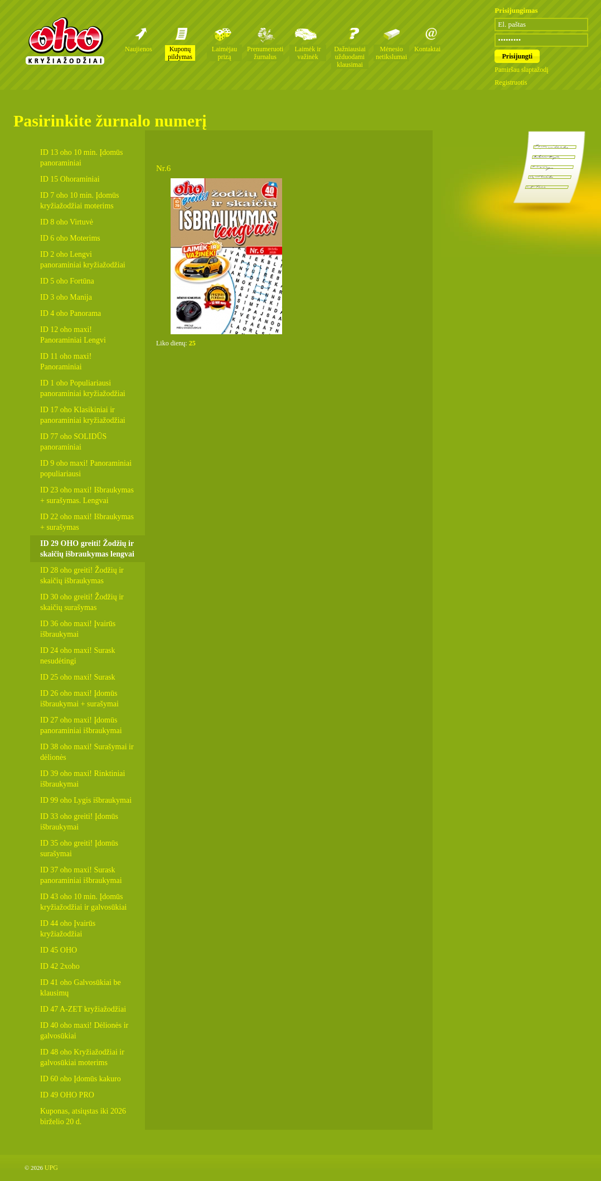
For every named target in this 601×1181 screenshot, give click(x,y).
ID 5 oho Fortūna (67, 281)
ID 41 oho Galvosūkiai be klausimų (80, 987)
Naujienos (138, 49)
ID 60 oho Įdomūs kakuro (80, 1079)
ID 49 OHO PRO (67, 1095)
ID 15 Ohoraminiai (70, 179)
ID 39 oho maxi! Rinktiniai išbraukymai (82, 778)
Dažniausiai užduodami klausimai (350, 57)
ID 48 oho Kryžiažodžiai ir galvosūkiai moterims (82, 1057)
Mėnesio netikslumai (391, 53)
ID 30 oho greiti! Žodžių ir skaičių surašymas (82, 602)
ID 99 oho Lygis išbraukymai (86, 800)
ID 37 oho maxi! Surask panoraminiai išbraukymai (81, 875)
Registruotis (511, 82)
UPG (51, 1168)
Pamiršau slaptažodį (521, 70)
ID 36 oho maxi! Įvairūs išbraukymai (77, 628)
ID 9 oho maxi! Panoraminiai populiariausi (86, 468)
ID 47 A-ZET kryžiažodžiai (83, 1009)
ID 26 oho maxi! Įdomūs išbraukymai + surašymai (79, 698)
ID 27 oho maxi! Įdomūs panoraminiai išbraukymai (81, 725)
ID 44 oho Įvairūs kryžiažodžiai (67, 928)
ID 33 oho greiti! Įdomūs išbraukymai (79, 821)
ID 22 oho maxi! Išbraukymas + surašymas (87, 522)
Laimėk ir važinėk (308, 53)
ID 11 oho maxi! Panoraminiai (65, 361)
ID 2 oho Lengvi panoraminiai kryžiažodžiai (82, 259)
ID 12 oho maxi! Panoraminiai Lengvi (73, 334)
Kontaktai (427, 49)
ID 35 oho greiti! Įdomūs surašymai (79, 848)
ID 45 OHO (58, 950)
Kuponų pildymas (180, 53)
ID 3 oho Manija (66, 297)
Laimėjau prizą (224, 53)
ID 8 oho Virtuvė (66, 222)
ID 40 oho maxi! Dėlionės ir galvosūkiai (84, 1030)
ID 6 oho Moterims (70, 238)
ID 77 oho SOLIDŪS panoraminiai (73, 441)
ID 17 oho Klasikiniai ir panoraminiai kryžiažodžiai (82, 415)
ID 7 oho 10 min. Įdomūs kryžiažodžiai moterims (79, 200)
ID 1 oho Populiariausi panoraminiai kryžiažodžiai (82, 388)
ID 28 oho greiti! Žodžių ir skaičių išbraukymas (82, 575)
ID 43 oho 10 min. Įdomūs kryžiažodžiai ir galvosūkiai (83, 901)
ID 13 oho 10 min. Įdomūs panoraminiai (81, 157)
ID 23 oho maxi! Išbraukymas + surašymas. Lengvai (87, 495)
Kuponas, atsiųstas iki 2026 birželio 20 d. (83, 1116)
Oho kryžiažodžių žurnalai (64, 40)
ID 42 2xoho (60, 966)
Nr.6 (163, 168)
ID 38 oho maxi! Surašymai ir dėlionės (87, 752)
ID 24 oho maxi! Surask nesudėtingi (77, 655)
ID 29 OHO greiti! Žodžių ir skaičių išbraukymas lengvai (87, 548)
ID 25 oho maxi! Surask (77, 677)
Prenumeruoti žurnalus (265, 53)
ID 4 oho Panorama (70, 313)
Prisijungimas (516, 10)
